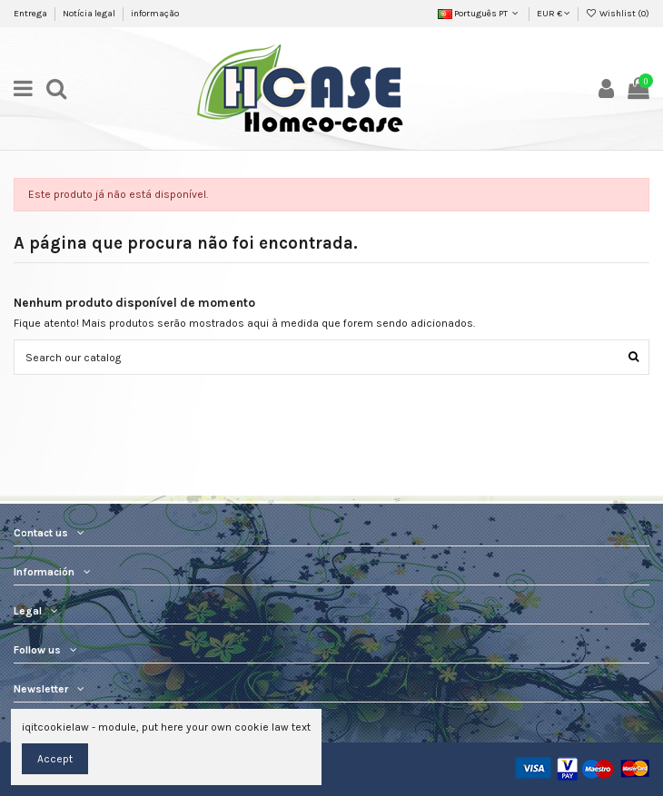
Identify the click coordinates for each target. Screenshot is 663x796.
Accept (55, 758)
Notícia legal (90, 13)
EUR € (553, 13)
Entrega (31, 13)
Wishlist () (617, 13)
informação (155, 13)
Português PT (479, 13)
